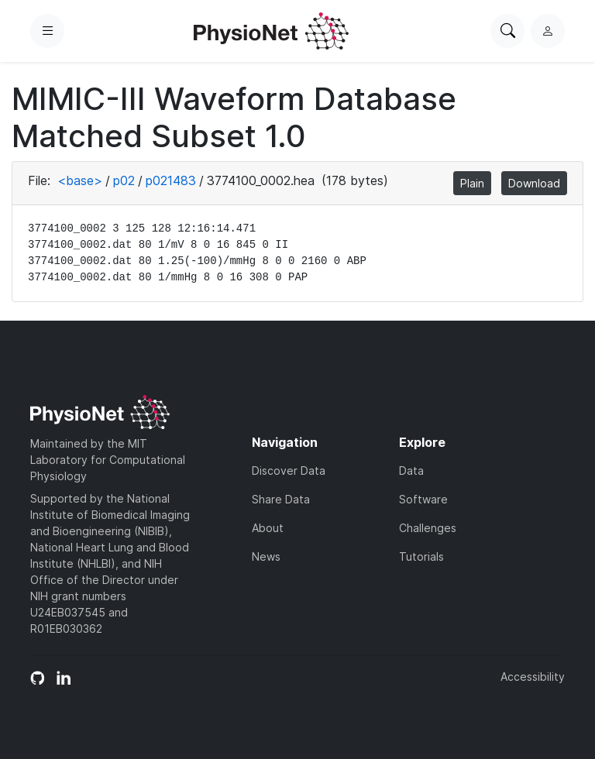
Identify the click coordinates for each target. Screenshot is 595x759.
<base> (79, 180)
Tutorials (421, 556)
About (268, 527)
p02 (124, 180)
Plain (472, 183)
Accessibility (532, 676)
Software (423, 499)
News (266, 556)
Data (411, 470)
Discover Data (288, 470)
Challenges (427, 527)
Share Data (281, 499)
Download (534, 183)
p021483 (171, 180)
